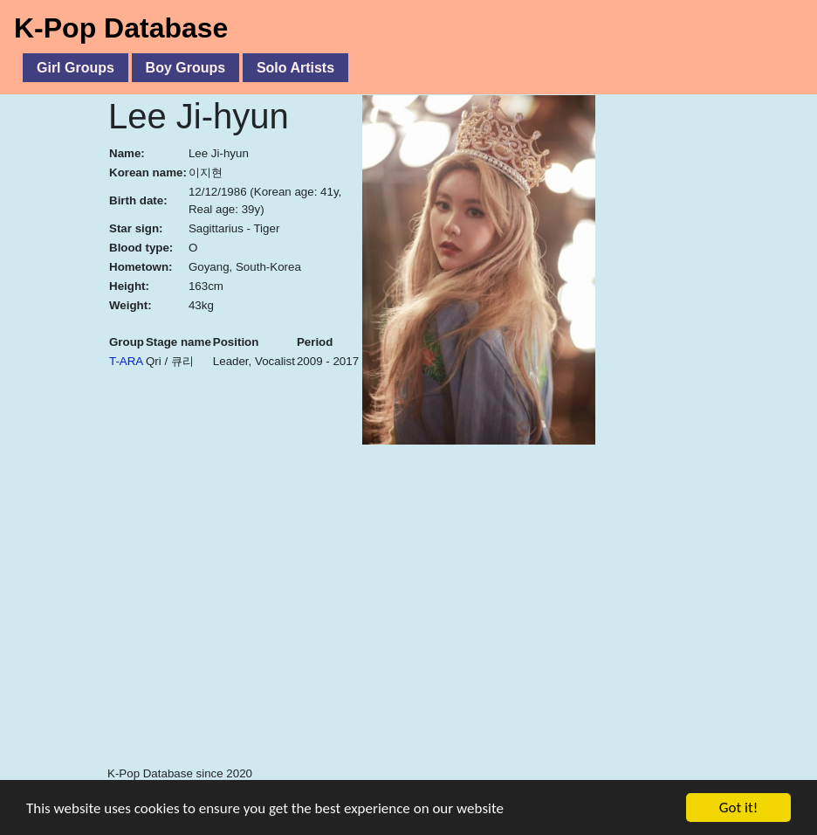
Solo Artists (295, 67)
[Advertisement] (462, 637)
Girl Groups (75, 67)
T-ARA (126, 361)
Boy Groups (186, 67)
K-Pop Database (121, 28)
